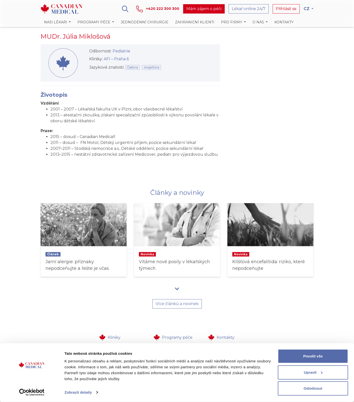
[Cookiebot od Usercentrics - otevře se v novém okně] (31, 392)
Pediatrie (121, 51)
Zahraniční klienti (194, 22)
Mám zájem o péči (203, 8)
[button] (57, 22)
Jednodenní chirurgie (144, 22)
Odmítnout (313, 388)
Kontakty (284, 22)
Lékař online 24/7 (249, 8)
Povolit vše (313, 356)
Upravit (313, 372)
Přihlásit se (286, 8)
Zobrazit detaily (78, 392)
